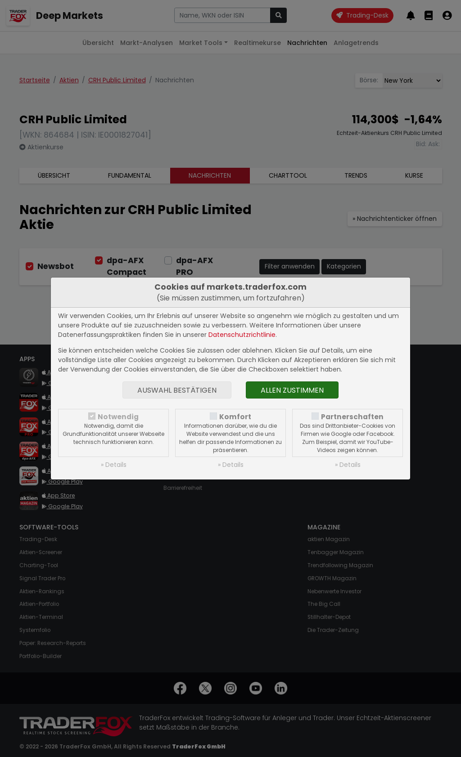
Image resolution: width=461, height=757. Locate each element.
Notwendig (118, 416)
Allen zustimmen (292, 390)
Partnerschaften (352, 416)
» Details (114, 464)
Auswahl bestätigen (177, 390)
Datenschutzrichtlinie (242, 334)
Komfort (235, 416)
